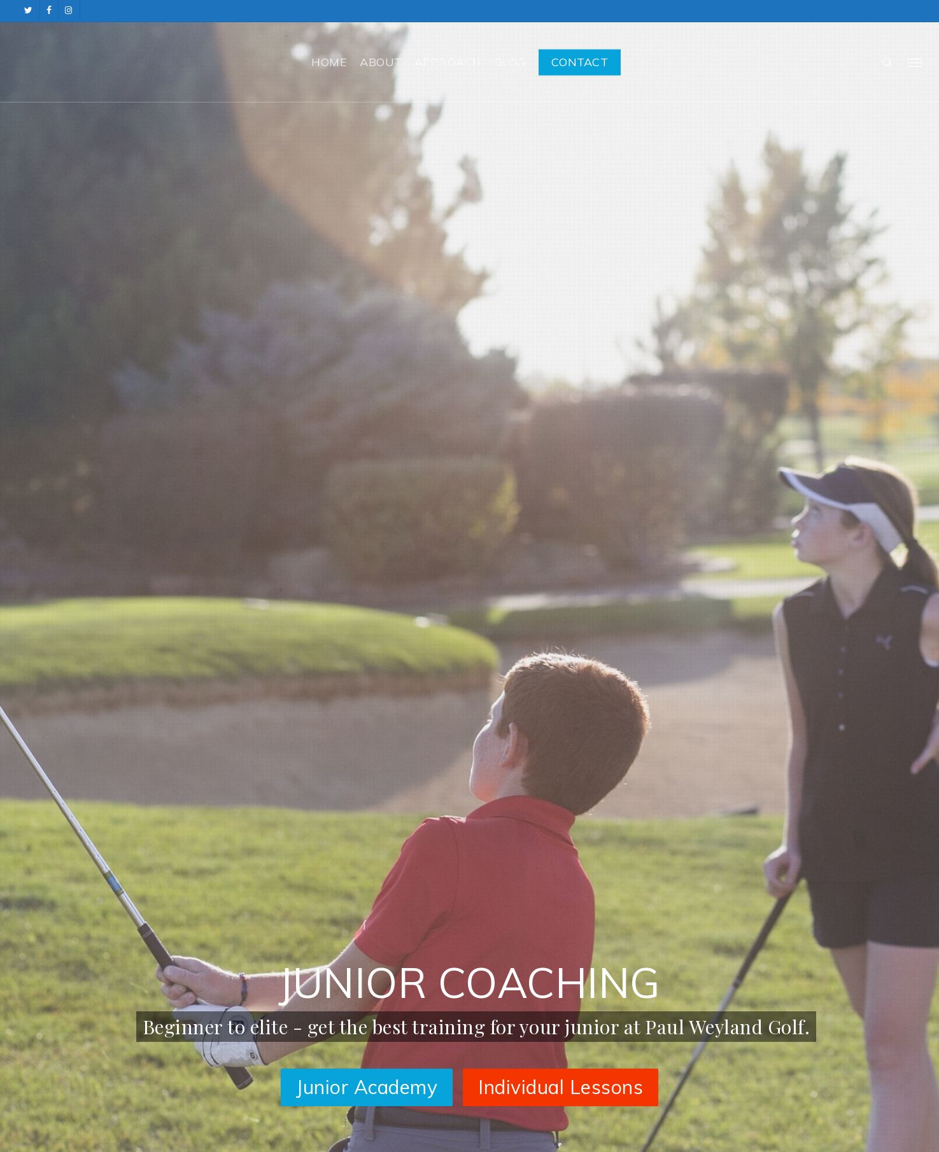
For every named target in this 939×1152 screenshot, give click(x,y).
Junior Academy (366, 1087)
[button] (914, 62)
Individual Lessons (560, 1087)
